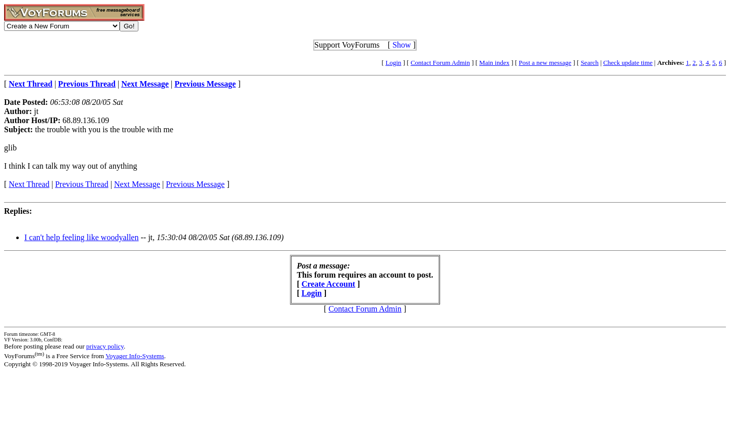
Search (589, 62)
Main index (494, 62)
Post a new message (545, 62)
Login (393, 62)
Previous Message (195, 184)
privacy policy (105, 346)
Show (401, 45)
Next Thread (29, 184)
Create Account (328, 284)
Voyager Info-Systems (134, 356)
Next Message (137, 184)
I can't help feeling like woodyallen (81, 237)
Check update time (627, 62)
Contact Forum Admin (440, 62)
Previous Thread (81, 184)
